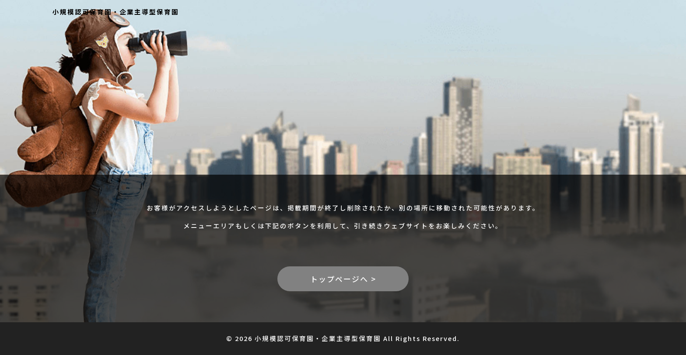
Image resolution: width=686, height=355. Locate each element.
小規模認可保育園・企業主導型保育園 (115, 11)
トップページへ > (343, 278)
